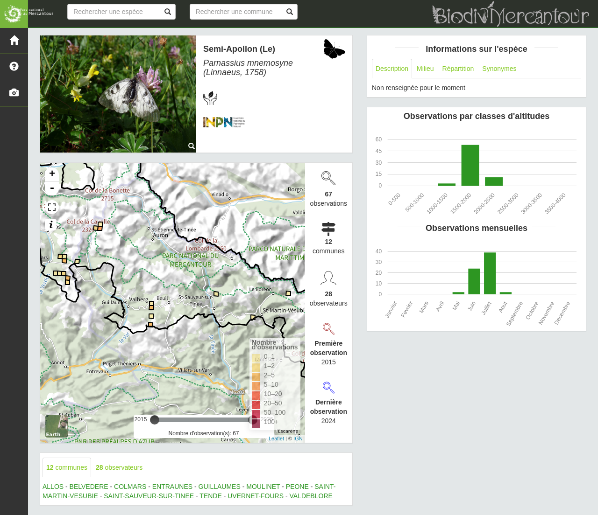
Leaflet (276, 438)
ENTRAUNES (172, 486)
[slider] (154, 420)
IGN (298, 438)
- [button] (52, 188)
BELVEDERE (89, 486)
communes (66, 467)
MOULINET (263, 486)
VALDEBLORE (311, 496)
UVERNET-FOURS (256, 496)
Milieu (425, 68)
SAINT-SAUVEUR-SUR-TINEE (149, 496)
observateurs (119, 467)
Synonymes (499, 68)
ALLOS (53, 486)
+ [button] (52, 174)
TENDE (210, 496)
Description (392, 68)
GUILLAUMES (220, 486)
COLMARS (130, 486)
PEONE (297, 486)
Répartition (458, 68)
